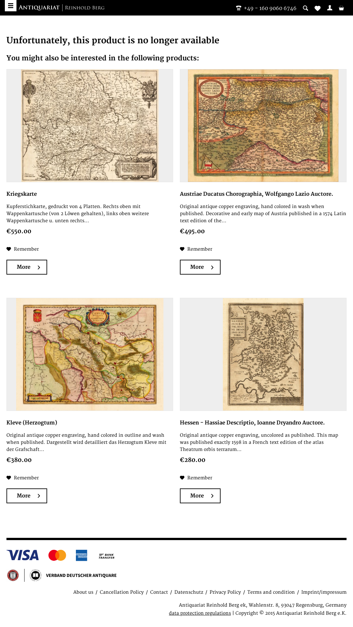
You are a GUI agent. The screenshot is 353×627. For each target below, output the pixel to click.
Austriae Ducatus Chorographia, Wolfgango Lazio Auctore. (256, 194)
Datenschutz (188, 592)
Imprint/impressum (324, 592)
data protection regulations (200, 613)
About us (83, 592)
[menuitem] (330, 8)
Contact (159, 592)
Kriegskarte (21, 194)
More (28, 267)
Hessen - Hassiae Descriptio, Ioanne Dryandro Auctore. (252, 423)
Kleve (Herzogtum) (31, 423)
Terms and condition (271, 592)
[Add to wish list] (22, 249)
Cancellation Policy (122, 592)
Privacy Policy (225, 592)
